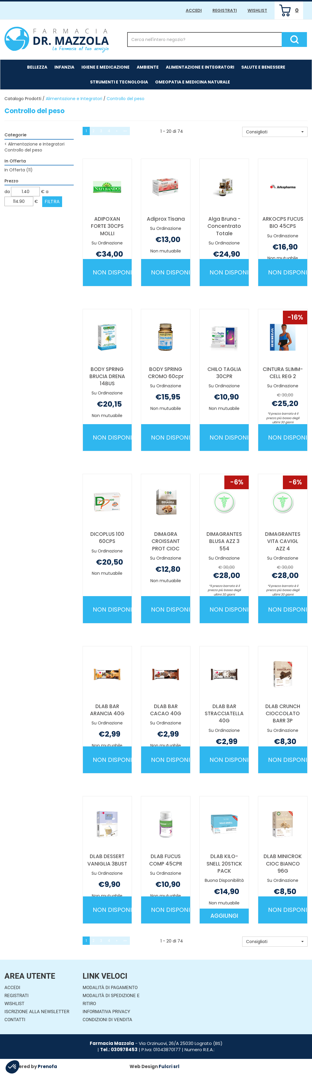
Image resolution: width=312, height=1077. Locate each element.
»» (125, 130)
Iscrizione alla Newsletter (36, 1011)
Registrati (224, 10)
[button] (275, 132)
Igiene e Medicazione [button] (105, 67)
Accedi (194, 10)
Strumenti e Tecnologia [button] (119, 82)
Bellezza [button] (37, 67)
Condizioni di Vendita (107, 1019)
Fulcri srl (169, 1066)
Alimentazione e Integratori (74, 99)
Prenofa (47, 1066)
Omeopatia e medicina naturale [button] (192, 82)
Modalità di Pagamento (110, 987)
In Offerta (18, 170)
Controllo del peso (23, 150)
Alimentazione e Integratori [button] (200, 67)
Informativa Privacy (106, 1011)
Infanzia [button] (64, 67)
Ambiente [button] (148, 67)
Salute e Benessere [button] (263, 67)
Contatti (14, 1019)
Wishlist (257, 10)
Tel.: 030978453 (119, 1049)
